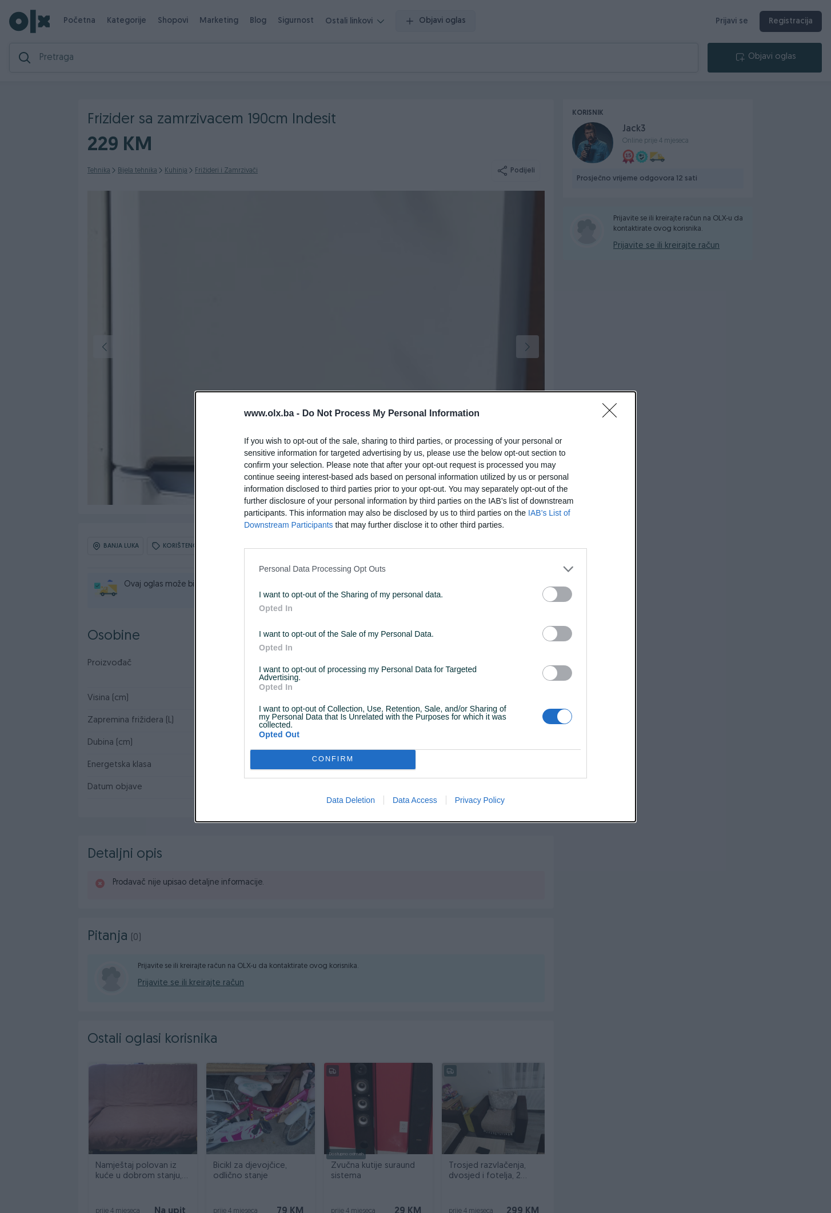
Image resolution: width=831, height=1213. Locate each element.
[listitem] (415, 569)
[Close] (613, 414)
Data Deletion (350, 800)
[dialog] (415, 607)
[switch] (557, 594)
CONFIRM (332, 759)
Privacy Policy (480, 800)
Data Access (415, 800)
